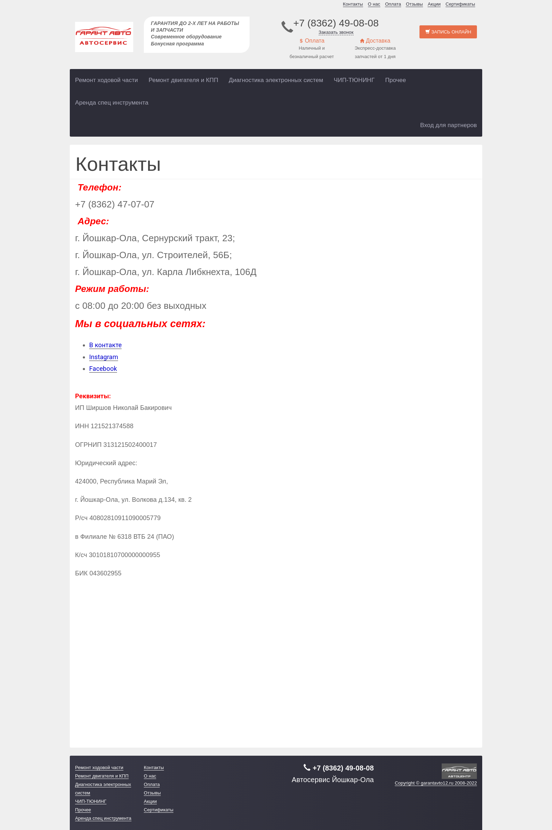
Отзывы (414, 4)
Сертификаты (460, 4)
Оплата (393, 4)
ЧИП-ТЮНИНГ (354, 80)
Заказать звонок (336, 32)
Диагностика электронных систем (276, 80)
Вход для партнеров (448, 125)
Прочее (395, 80)
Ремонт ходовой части (106, 80)
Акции (434, 4)
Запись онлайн (448, 32)
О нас (374, 4)
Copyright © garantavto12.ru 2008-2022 (436, 783)
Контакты (353, 4)
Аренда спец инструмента (111, 102)
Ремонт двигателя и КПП (183, 80)
